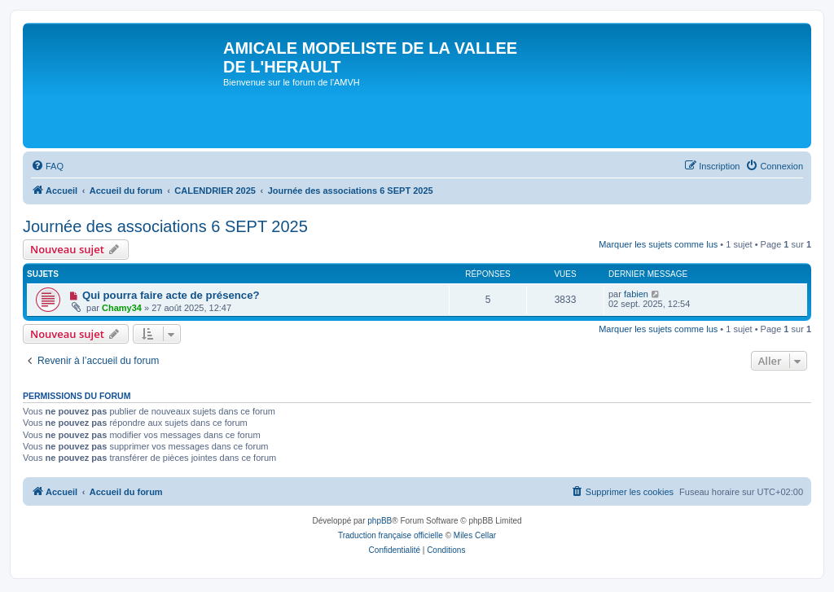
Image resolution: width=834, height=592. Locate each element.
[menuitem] (47, 166)
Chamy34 (122, 308)
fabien (636, 294)
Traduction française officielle (390, 535)
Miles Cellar (475, 535)
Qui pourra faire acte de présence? (171, 295)
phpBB (379, 520)
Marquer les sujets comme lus (658, 244)
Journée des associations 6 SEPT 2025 (165, 226)
